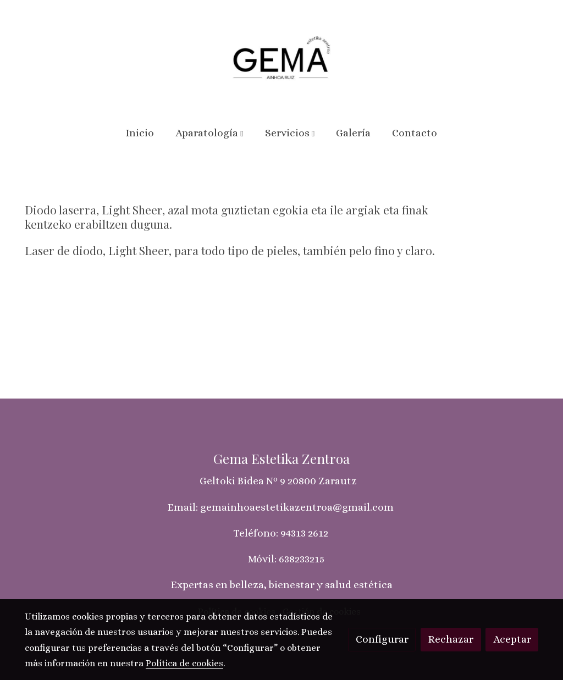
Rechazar (450, 639)
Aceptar (512, 639)
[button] (209, 133)
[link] (281, 57)
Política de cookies (184, 663)
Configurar (382, 639)
